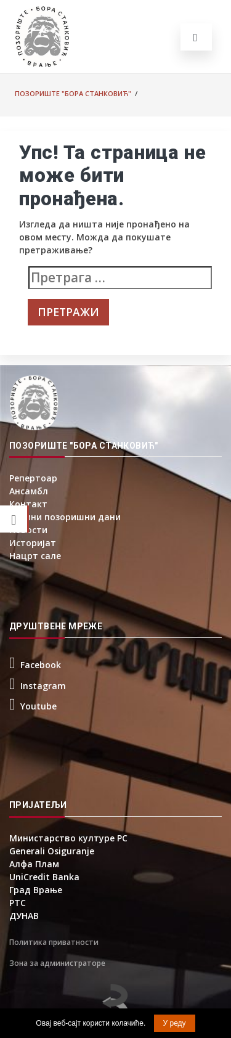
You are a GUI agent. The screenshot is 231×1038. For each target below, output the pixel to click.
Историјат (32, 543)
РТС (17, 903)
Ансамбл (28, 491)
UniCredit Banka (44, 877)
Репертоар (33, 478)
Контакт (28, 504)
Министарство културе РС (68, 838)
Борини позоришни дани (65, 517)
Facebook (40, 665)
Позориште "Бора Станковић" (73, 93)
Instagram (43, 686)
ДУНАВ (24, 916)
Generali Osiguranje (51, 851)
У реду (174, 1023)
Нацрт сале (35, 556)
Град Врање (35, 890)
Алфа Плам (34, 864)
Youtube (38, 706)
